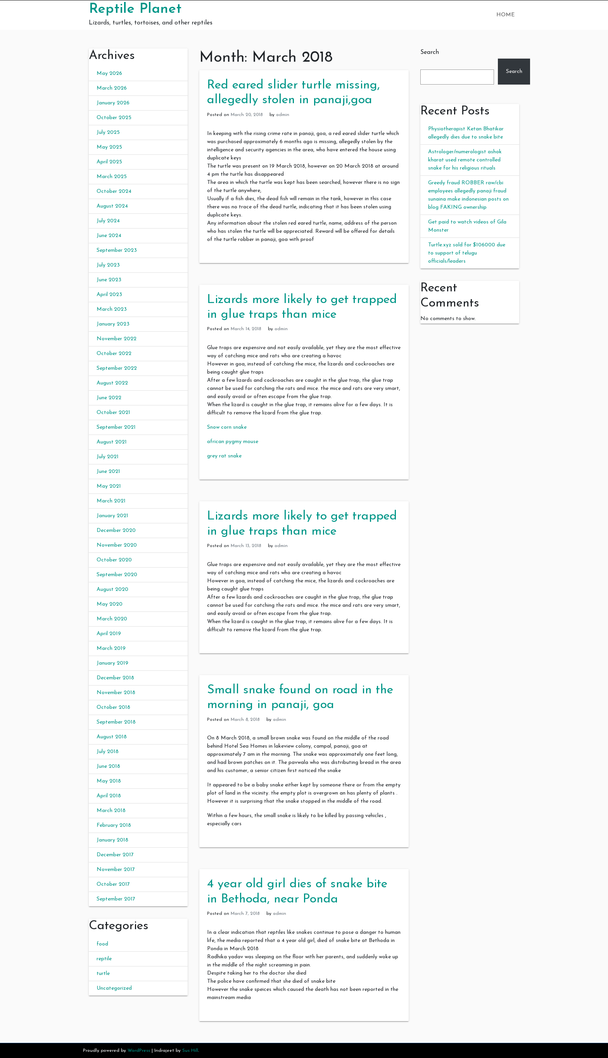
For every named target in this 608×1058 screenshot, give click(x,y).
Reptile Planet (135, 9)
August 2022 (112, 383)
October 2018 (113, 707)
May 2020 (110, 604)
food (102, 944)
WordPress (139, 1050)
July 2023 (108, 265)
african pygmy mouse (232, 442)
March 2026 (112, 88)
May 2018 (109, 781)
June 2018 (108, 766)
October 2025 (114, 118)
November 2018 (116, 693)
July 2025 (108, 132)
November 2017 (116, 870)
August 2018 (112, 737)
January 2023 (113, 324)
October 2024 (114, 191)
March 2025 (112, 177)
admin (282, 115)
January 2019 (112, 663)
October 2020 (114, 560)
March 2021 (111, 501)
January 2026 (113, 103)
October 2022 (114, 354)
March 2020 (112, 619)
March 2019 (111, 648)
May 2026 (109, 73)
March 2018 (111, 811)
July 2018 (108, 752)
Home (505, 15)
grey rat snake (224, 456)
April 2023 (109, 295)
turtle (103, 974)
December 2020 (116, 530)
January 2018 (112, 840)
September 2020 (117, 575)
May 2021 (109, 486)
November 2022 (116, 339)
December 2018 (115, 678)
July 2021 (108, 457)
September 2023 (117, 250)
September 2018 (116, 722)
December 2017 (115, 855)
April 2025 (109, 162)
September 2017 (116, 899)
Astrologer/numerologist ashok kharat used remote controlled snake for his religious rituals (465, 160)
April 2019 (109, 634)
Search (429, 52)
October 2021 (113, 413)
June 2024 (109, 236)
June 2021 (108, 471)
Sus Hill (190, 1050)
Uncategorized (114, 988)
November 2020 (117, 545)
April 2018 (109, 796)
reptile (104, 959)
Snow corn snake (227, 427)
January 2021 (112, 516)
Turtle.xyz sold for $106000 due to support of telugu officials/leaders (466, 253)
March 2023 (112, 309)
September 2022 (117, 368)
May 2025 (109, 147)
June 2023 (109, 280)
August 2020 (112, 589)
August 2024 (112, 206)
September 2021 (116, 427)
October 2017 (113, 884)
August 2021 (112, 442)
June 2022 (109, 398)
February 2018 (114, 825)
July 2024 (108, 221)
